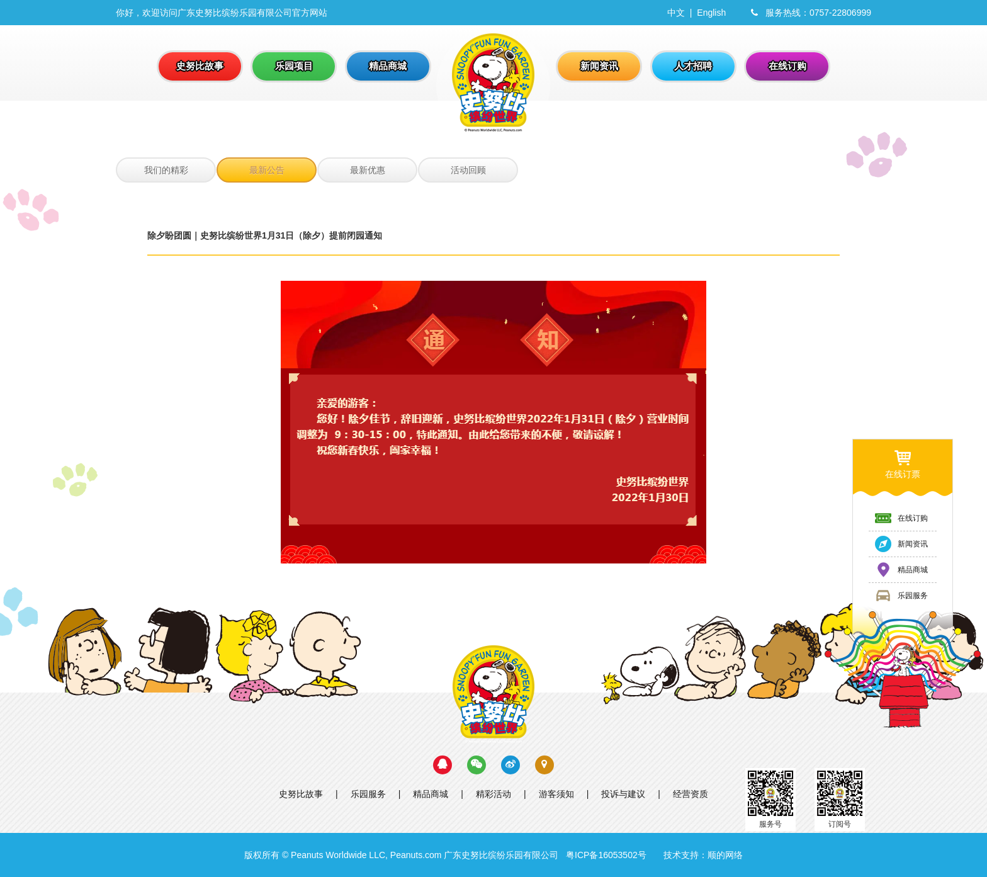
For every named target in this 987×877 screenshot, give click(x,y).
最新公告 (267, 170)
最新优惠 (367, 170)
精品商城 (430, 794)
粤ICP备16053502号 (606, 855)
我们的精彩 (166, 170)
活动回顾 (468, 170)
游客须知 (556, 794)
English (711, 13)
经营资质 (690, 794)
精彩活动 (493, 794)
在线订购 (901, 518)
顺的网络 (725, 855)
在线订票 (902, 463)
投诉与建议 (623, 794)
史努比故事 (301, 794)
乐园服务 (368, 794)
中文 (676, 13)
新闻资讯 (901, 544)
